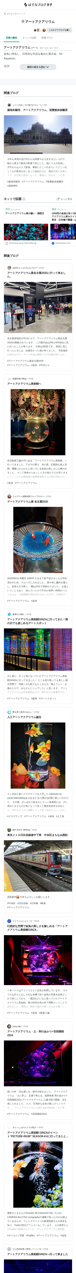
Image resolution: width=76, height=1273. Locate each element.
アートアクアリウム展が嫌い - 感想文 (24, 213)
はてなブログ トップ (14, 14)
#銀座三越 (44, 1013)
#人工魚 (60, 816)
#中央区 (11, 903)
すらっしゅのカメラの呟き (24, 1127)
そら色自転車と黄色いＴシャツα (26, 1249)
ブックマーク (12, 209)
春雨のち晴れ (18, 614)
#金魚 (34, 365)
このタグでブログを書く (59, 30)
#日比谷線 (22, 903)
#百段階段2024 (39, 1114)
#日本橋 (34, 903)
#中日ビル (44, 365)
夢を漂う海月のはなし (22, 712)
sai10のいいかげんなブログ (24, 268)
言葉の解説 (11, 37)
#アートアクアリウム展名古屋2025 (25, 361)
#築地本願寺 (13, 181)
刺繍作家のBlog (19, 379)
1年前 (41, 268)
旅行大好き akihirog (21, 830)
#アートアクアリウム (33, 181)
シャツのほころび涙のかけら (25, 105)
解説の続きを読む (38, 67)
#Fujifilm (30, 1235)
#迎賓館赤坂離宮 (54, 181)
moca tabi (16, 1026)
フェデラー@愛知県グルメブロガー (28, 496)
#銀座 (34, 698)
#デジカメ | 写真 (15, 1235)
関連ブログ (47, 37)
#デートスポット (47, 698)
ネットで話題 (29, 37)
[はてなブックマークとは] (23, 199)
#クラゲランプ (14, 816)
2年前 (34, 830)
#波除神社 (12, 185)
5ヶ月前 (43, 105)
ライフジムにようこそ (22, 921)
